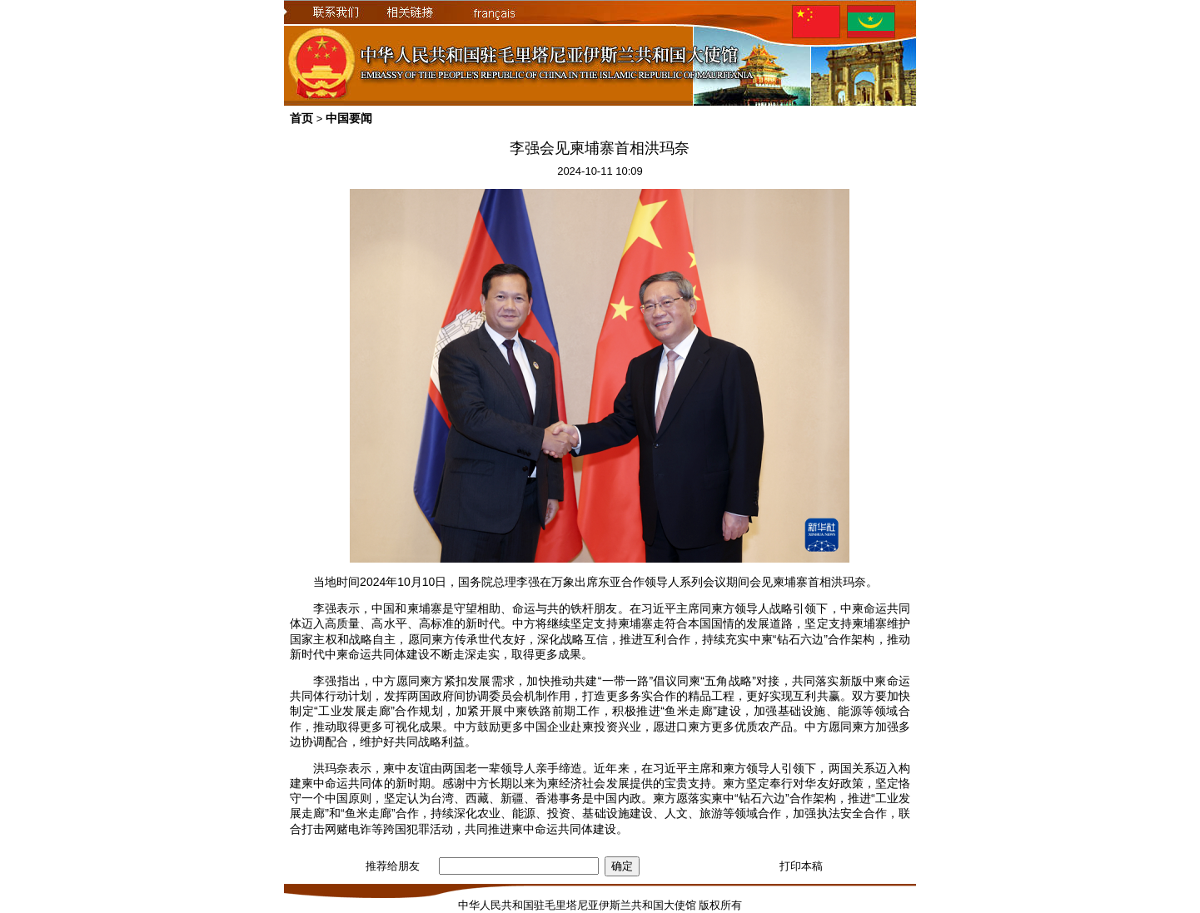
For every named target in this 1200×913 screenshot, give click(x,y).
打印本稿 (801, 866)
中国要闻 (349, 118)
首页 (301, 118)
